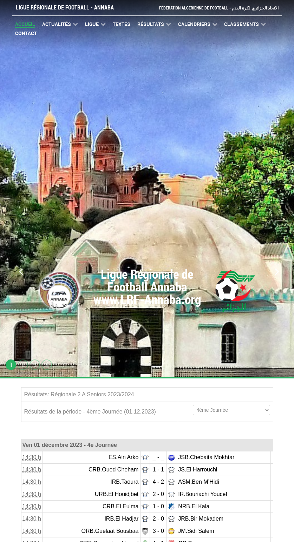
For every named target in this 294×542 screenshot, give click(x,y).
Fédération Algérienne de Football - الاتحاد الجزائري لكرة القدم (216, 8)
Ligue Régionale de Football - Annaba (65, 7)
